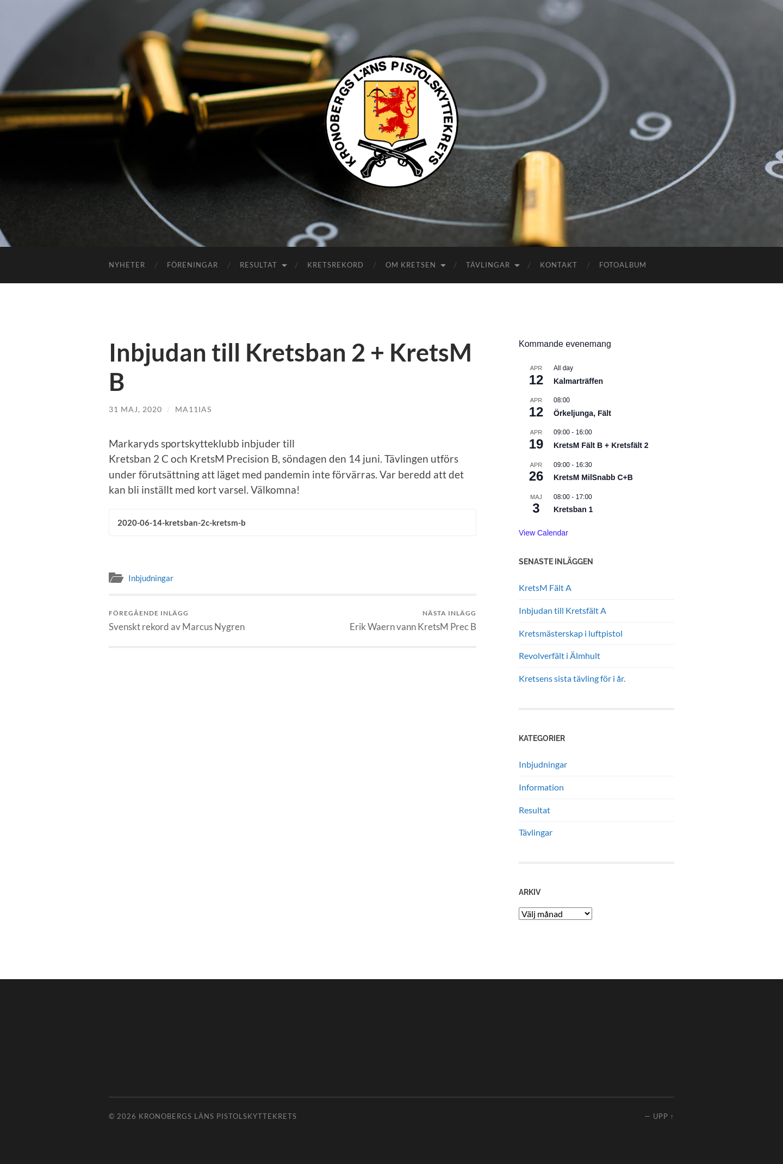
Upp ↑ (663, 1116)
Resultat (258, 264)
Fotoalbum (623, 264)
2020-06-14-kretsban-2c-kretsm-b (181, 522)
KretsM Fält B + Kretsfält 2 (601, 445)
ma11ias (193, 409)
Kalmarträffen (578, 381)
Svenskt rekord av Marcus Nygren (177, 620)
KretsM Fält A (545, 587)
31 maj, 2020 (135, 409)
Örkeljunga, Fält (582, 413)
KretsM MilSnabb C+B (593, 477)
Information (541, 787)
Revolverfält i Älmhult (559, 655)
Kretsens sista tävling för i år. (572, 678)
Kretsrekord (335, 264)
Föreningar (192, 264)
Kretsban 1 (573, 509)
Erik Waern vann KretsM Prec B (413, 620)
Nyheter (127, 264)
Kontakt (558, 264)
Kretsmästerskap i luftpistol (571, 633)
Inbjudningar (150, 578)
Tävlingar (488, 264)
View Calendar (543, 532)
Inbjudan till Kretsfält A (562, 610)
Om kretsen (411, 264)
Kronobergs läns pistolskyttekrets (218, 1116)
